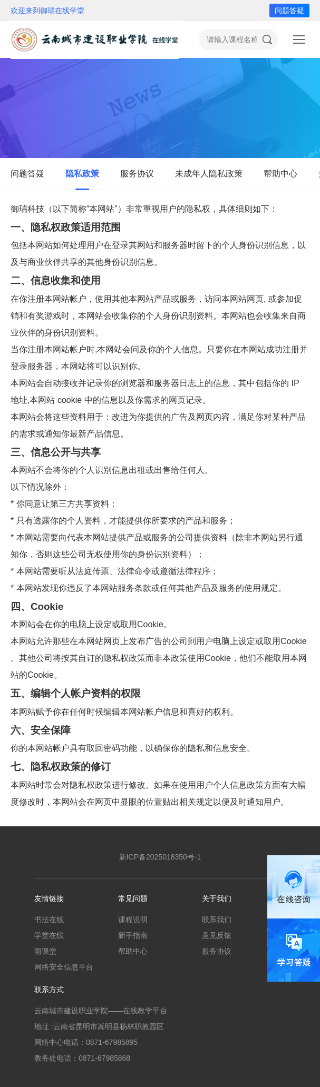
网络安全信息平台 (63, 967)
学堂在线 (49, 935)
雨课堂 (45, 951)
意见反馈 (216, 935)
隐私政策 (82, 173)
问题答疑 (289, 10)
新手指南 (133, 935)
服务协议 (137, 173)
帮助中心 (280, 173)
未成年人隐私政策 (209, 173)
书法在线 (49, 919)
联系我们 (216, 919)
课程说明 (133, 919)
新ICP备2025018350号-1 (160, 857)
